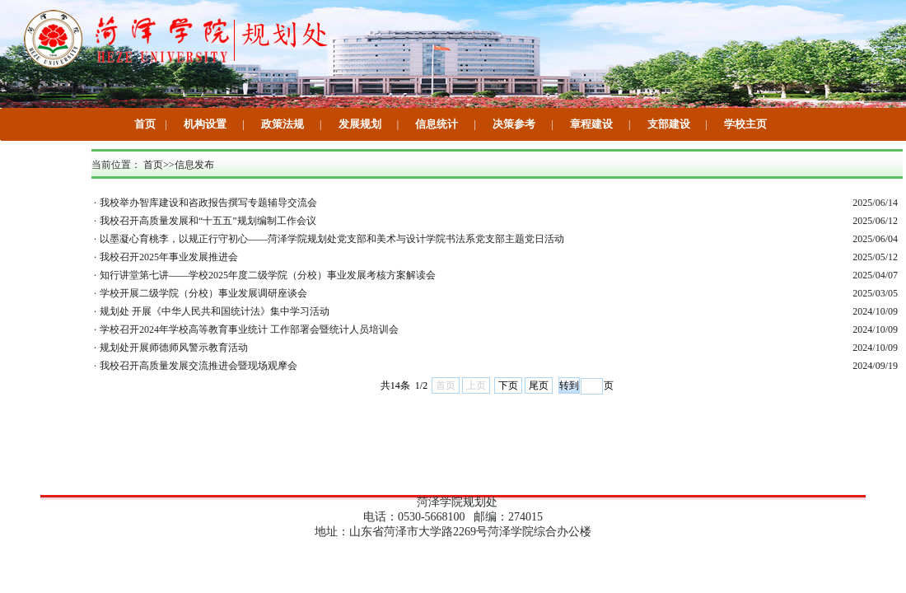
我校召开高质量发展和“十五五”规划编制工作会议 (208, 220)
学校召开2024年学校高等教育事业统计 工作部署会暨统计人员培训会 (249, 329)
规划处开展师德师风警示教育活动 (174, 347)
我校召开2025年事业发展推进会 (169, 257)
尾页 (539, 385)
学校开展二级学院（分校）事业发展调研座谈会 (203, 293)
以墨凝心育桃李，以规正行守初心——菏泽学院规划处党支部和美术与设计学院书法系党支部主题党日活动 (332, 239)
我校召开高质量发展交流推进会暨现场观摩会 (198, 365)
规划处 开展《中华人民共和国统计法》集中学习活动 (214, 311)
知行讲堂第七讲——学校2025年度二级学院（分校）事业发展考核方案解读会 (268, 275)
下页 (508, 385)
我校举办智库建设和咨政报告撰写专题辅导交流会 (208, 202)
